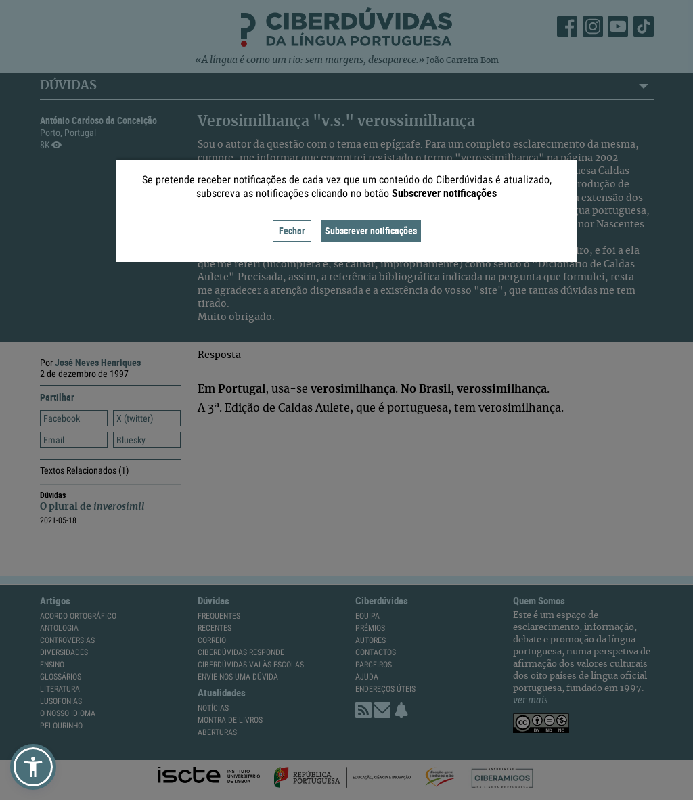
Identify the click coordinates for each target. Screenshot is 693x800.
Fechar (292, 230)
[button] (33, 766)
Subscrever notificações (371, 230)
